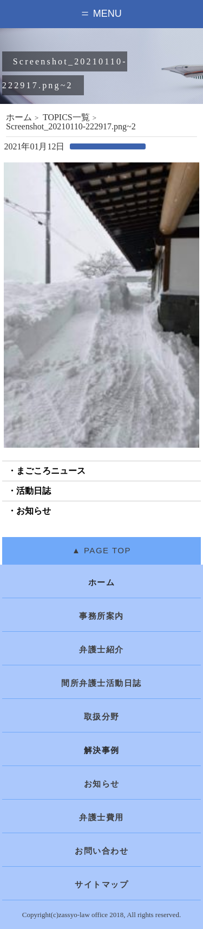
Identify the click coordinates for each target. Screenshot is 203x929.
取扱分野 (102, 716)
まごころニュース (51, 470)
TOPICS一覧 (66, 117)
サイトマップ (101, 884)
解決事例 (102, 750)
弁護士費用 (101, 817)
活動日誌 (33, 490)
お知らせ (33, 510)
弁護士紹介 (101, 649)
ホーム (19, 117)
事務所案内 (101, 616)
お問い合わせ (101, 851)
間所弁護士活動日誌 (101, 683)
